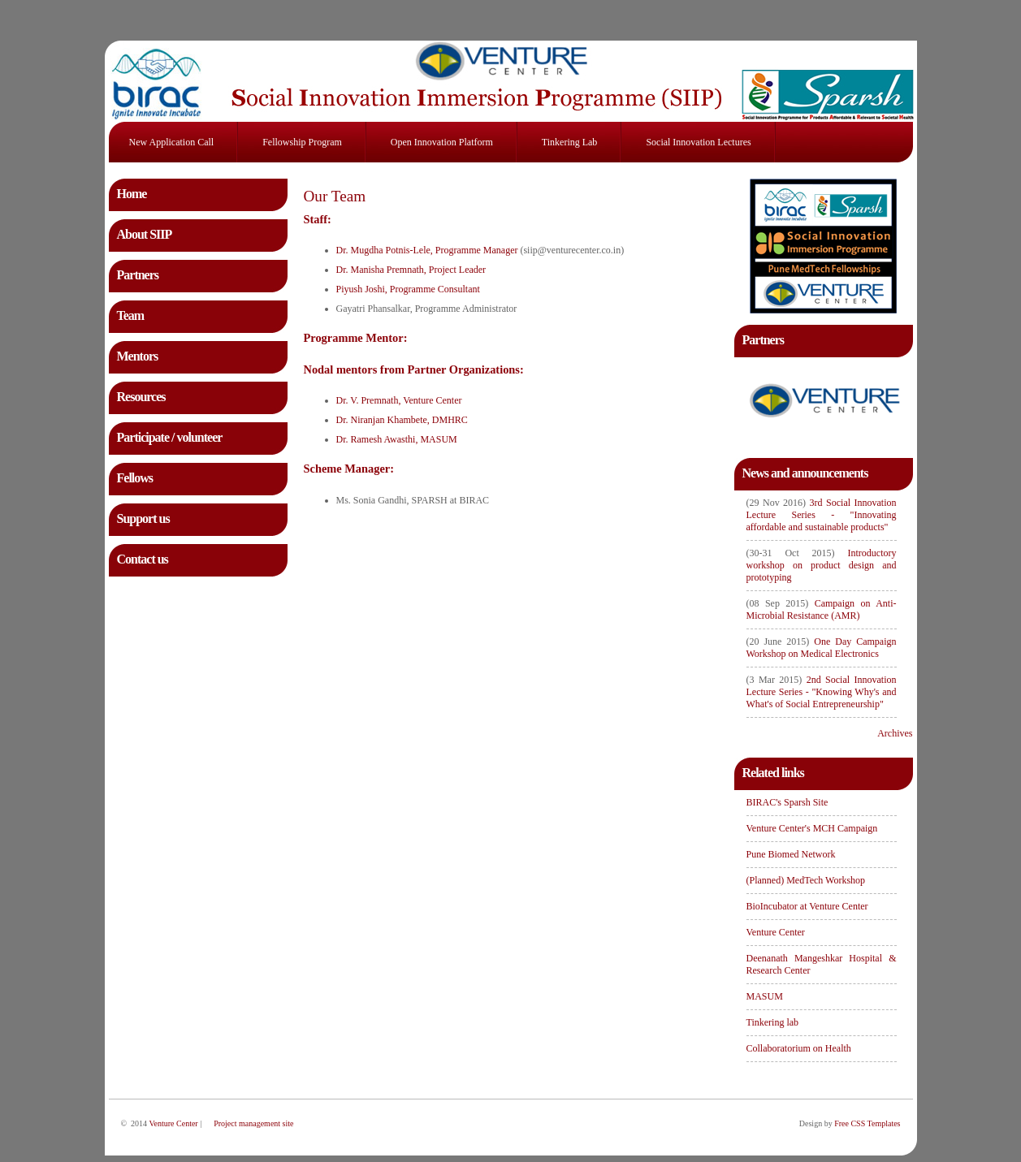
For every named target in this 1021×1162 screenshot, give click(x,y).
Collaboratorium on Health (798, 1048)
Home (132, 194)
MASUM (764, 996)
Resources (141, 397)
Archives (894, 733)
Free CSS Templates (867, 1123)
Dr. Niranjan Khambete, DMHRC (402, 419)
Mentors (137, 356)
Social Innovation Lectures (698, 142)
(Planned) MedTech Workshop (806, 880)
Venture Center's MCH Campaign (812, 828)
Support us (143, 518)
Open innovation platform (442, 142)
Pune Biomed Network (791, 854)
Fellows (135, 478)
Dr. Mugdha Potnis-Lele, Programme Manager (427, 250)
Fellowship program (302, 142)
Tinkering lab (570, 142)
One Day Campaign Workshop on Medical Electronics (821, 647)
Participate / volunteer (170, 437)
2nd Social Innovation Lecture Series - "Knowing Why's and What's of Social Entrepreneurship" (821, 692)
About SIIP (144, 234)
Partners (138, 275)
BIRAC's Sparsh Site (787, 802)
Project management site (253, 1123)
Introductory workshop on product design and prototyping (821, 565)
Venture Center (775, 932)
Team (131, 315)
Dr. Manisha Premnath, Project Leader (411, 269)
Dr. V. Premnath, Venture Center (399, 400)
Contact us (142, 559)
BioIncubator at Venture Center (807, 906)
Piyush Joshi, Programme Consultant (408, 289)
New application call (171, 142)
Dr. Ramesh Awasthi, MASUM (396, 439)
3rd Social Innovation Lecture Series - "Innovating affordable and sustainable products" (821, 515)
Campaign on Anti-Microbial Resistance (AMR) (821, 609)
